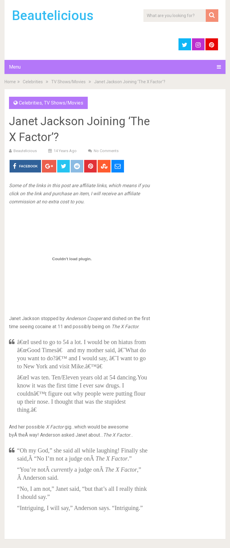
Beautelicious (52, 15)
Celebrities (33, 81)
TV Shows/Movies (68, 81)
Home (10, 81)
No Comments (106, 151)
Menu (15, 67)
